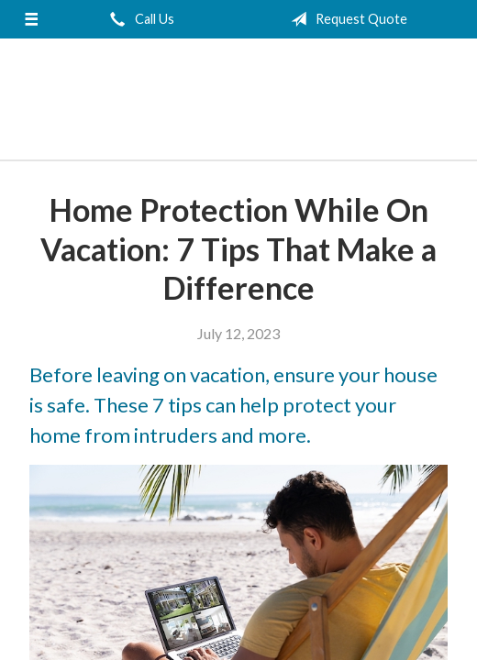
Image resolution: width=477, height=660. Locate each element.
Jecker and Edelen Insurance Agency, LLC (238, 100)
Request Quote (345, 19)
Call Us (138, 19)
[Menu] (31, 19)
